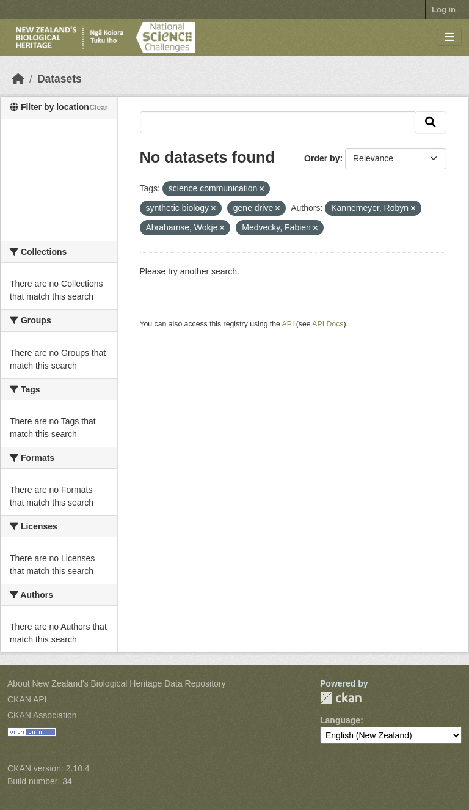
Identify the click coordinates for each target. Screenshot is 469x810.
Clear (98, 107)
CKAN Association (42, 715)
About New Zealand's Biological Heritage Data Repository (116, 683)
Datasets (59, 79)
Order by (322, 158)
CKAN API (27, 699)
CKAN (341, 697)
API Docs (327, 324)
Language (340, 720)
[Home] (18, 79)
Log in (444, 9)
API (288, 324)
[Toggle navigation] (449, 37)
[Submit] (430, 122)
